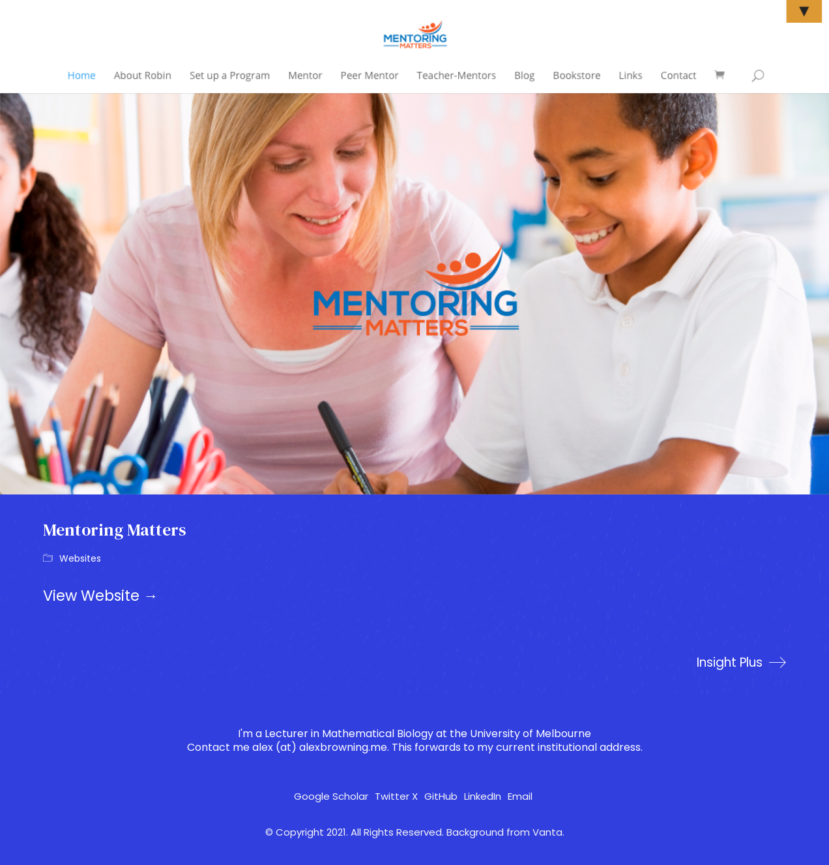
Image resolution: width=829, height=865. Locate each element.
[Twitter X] (396, 796)
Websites (80, 559)
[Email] (520, 796)
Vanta (547, 832)
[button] (778, 49)
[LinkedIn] (482, 796)
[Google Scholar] (331, 796)
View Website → (100, 595)
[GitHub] (441, 796)
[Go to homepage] (49, 49)
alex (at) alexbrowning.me (319, 747)
